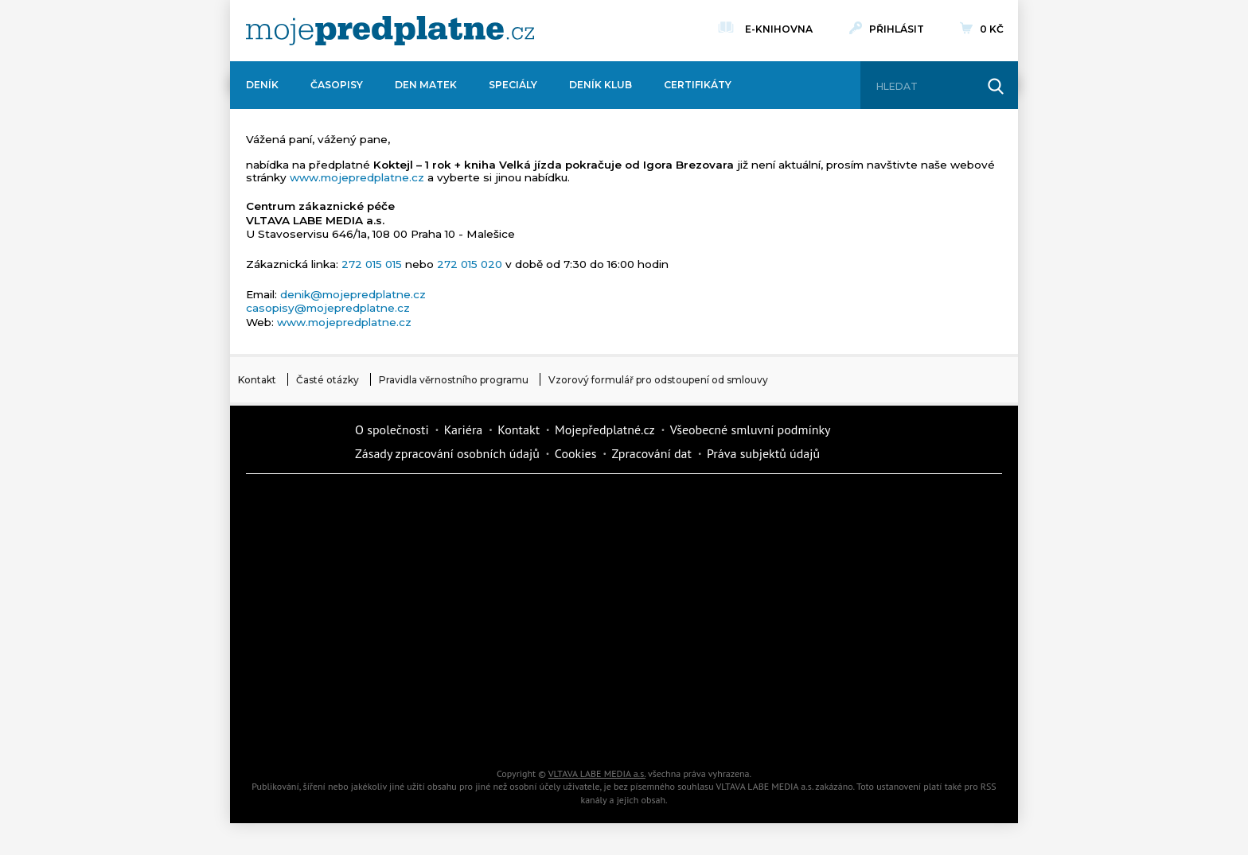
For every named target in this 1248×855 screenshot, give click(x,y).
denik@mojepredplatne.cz (353, 294)
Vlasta (305, 617)
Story (711, 617)
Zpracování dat (651, 453)
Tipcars (847, 561)
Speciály (513, 85)
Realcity (441, 561)
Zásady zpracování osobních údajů (447, 453)
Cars (305, 673)
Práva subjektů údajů (763, 453)
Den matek (426, 85)
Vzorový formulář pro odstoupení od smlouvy (658, 380)
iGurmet (441, 673)
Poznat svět (441, 728)
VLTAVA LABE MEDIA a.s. (596, 773)
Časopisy (336, 85)
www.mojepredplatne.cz (357, 177)
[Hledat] (924, 87)
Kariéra (463, 429)
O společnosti (392, 429)
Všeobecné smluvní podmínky (750, 429)
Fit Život (576, 506)
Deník (262, 85)
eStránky (847, 617)
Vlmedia (293, 441)
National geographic (711, 673)
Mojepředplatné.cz (605, 429)
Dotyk (441, 506)
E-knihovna (779, 27)
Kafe (576, 561)
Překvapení (576, 673)
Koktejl (711, 728)
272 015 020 (469, 264)
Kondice (305, 561)
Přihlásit (896, 29)
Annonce (576, 617)
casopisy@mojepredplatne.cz (328, 307)
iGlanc (576, 728)
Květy (441, 617)
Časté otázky (327, 380)
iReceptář (711, 561)
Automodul (305, 728)
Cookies (576, 453)
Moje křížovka (711, 506)
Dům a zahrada (847, 506)
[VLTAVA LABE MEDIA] (390, 30)
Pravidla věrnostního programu (453, 380)
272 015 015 (371, 264)
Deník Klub (600, 85)
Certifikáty (697, 85)
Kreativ (847, 673)
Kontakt (257, 380)
